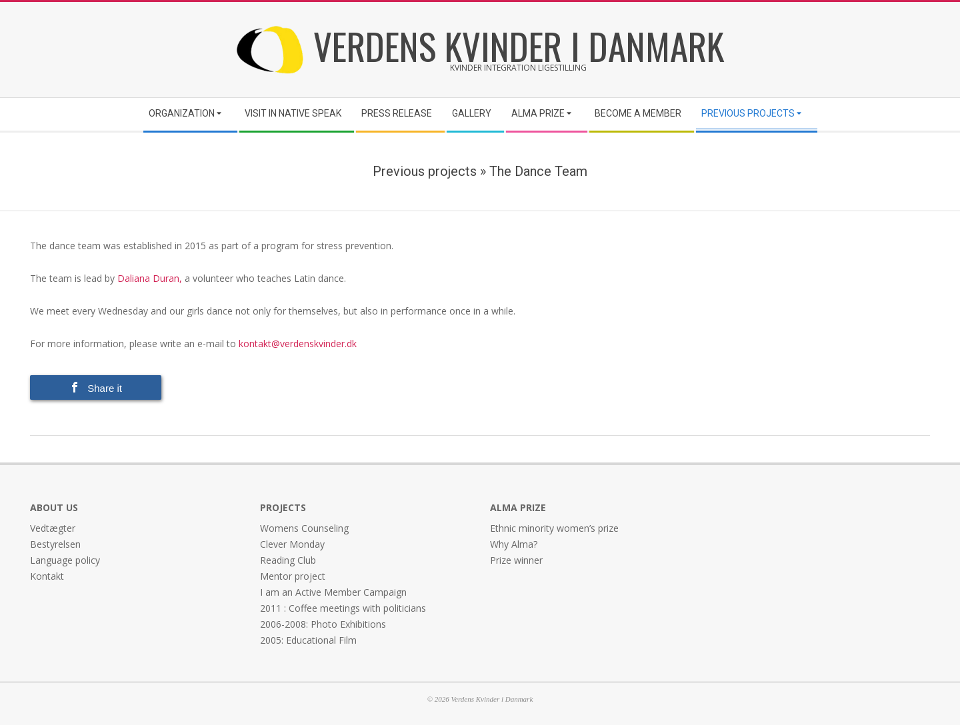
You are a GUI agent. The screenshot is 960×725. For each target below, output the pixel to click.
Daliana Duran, (148, 278)
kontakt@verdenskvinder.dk (299, 343)
